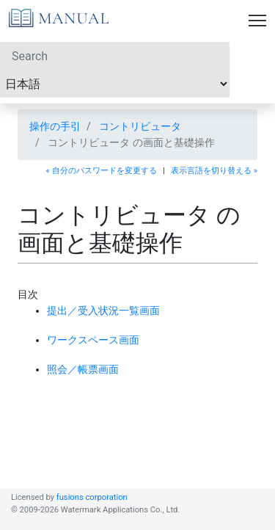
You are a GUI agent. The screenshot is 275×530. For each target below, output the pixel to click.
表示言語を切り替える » (214, 170)
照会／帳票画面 (83, 369)
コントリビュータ (140, 126)
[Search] (115, 56)
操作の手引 (55, 126)
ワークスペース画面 (93, 340)
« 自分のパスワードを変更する (101, 170)
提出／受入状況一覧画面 (103, 310)
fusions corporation (92, 497)
